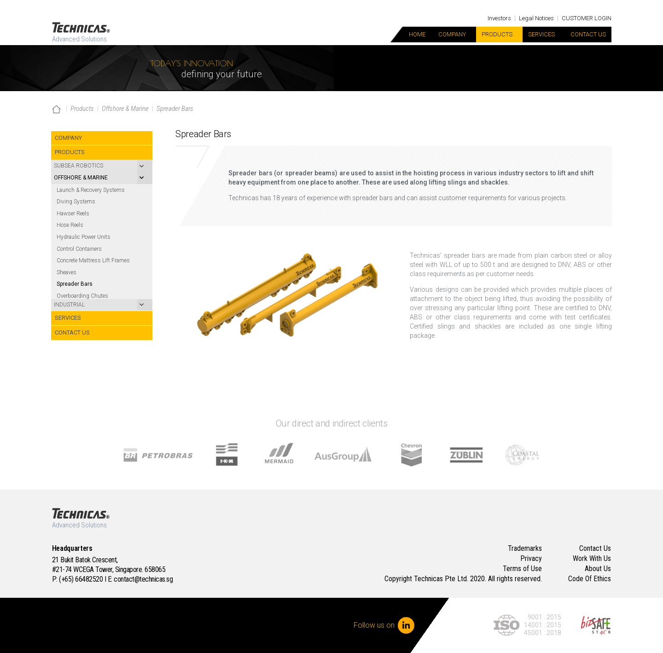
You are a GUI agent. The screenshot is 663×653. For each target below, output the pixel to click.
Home (417, 34)
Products (499, 34)
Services (543, 34)
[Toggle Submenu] (101, 166)
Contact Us (588, 34)
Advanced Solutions (79, 39)
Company (454, 34)
